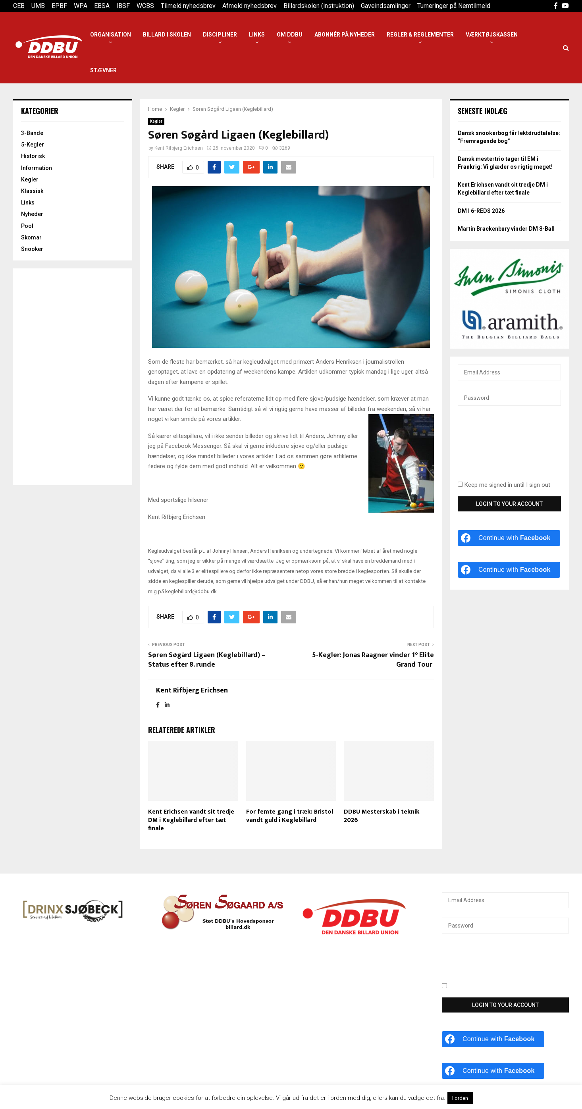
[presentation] (490, 447)
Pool (27, 226)
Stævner (103, 70)
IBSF (123, 6)
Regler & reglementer (420, 34)
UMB (38, 6)
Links (257, 34)
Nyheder (32, 214)
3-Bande (32, 133)
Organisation (110, 34)
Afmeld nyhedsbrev (249, 6)
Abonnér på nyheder (344, 34)
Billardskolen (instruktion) (318, 6)
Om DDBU (290, 34)
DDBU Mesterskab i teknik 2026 (382, 815)
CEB (19, 6)
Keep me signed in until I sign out (504, 484)
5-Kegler (32, 144)
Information (36, 168)
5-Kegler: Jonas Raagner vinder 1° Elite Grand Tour (373, 660)
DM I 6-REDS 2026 (481, 211)
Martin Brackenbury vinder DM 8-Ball (506, 229)
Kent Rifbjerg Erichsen (178, 148)
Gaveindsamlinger (385, 6)
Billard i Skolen (167, 34)
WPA (80, 6)
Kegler (156, 121)
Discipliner (220, 34)
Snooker (32, 249)
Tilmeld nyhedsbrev (188, 6)
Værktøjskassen (492, 34)
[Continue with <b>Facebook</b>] (509, 538)
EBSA (102, 6)
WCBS (145, 6)
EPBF (59, 6)
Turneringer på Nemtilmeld (453, 6)
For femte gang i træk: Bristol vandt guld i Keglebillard (289, 815)
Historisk (33, 156)
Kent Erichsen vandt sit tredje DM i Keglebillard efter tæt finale (191, 820)
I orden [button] (460, 1098)
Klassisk (32, 191)
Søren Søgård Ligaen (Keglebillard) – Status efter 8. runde (207, 660)
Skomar (31, 237)
